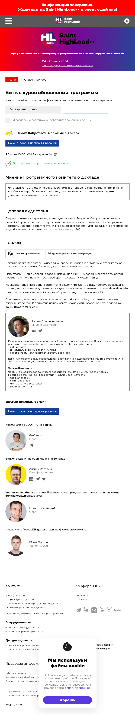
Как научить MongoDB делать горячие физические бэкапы (45, 529)
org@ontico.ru (31, 627)
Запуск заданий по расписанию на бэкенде (35, 458)
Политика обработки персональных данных (29, 681)
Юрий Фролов (38, 542)
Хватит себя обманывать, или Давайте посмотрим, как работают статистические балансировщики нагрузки (62, 494)
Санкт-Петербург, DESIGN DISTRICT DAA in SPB (67, 65)
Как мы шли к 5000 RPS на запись (28, 425)
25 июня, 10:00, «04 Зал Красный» (28, 154)
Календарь (82, 595)
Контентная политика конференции (25, 696)
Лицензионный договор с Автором (25, 691)
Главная (11, 79)
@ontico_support (25, 599)
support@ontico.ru (54, 613)
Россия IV (81, 599)
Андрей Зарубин (40, 469)
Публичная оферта (15, 673)
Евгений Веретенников (47, 321)
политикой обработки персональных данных (61, 120)
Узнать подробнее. (78, 688)
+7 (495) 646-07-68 (15, 595)
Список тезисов (35, 79)
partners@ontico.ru (32, 631)
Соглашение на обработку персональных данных (33, 677)
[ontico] (127, 21)
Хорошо (67, 700)
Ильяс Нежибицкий (42, 508)
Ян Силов (35, 435)
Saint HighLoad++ (62, 10)
